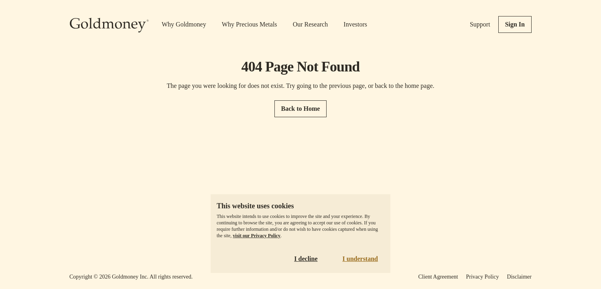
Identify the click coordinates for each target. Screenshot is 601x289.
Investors (355, 24)
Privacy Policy (482, 277)
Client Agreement (438, 277)
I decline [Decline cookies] (305, 258)
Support (480, 24)
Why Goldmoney (184, 24)
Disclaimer (519, 277)
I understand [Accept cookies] (360, 258)
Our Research (310, 24)
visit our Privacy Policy (256, 235)
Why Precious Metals (249, 24)
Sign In (515, 24)
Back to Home (300, 108)
